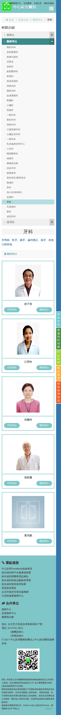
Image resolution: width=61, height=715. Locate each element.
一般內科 (11, 115)
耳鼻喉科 (11, 206)
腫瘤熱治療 (12, 163)
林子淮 (28, 304)
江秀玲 (28, 361)
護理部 (29, 222)
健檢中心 (6, 609)
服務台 (29, 35)
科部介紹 (23, 19)
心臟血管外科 (13, 134)
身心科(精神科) (14, 192)
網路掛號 (58, 319)
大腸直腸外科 (13, 129)
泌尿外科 (11, 216)
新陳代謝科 (12, 57)
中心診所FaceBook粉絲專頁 (17, 568)
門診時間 (58, 357)
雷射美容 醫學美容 (16, 177)
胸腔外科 (11, 47)
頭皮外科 (11, 168)
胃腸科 (10, 110)
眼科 (9, 211)
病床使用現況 (58, 392)
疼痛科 (10, 76)
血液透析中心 (9, 613)
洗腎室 (10, 61)
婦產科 (10, 158)
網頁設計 (49, 708)
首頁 (10, 19)
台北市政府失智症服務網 (15, 591)
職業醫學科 (12, 153)
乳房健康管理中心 (16, 144)
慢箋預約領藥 (58, 338)
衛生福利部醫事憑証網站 (15, 576)
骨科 (9, 187)
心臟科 (10, 105)
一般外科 (11, 139)
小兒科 (10, 148)
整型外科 (11, 119)
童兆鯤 (28, 535)
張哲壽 (28, 477)
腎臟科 (10, 100)
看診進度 (58, 373)
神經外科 (11, 124)
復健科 (10, 182)
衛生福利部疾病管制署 (14, 584)
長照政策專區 (9, 588)
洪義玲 (28, 419)
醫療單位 (38, 19)
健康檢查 (11, 173)
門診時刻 (11, 309)
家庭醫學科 (12, 71)
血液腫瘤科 (12, 95)
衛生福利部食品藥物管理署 (16, 580)
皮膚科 (10, 197)
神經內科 (11, 86)
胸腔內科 (11, 90)
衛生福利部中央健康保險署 (16, 572)
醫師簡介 (44, 309)
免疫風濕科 (12, 81)
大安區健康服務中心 (13, 595)
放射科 (10, 66)
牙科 (9, 202)
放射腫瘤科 (12, 52)
